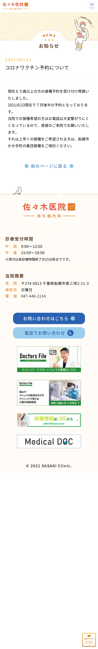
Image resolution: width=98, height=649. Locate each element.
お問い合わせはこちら (46, 318)
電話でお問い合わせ (44, 333)
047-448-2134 (33, 296)
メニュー (92, 6)
